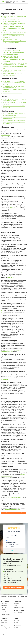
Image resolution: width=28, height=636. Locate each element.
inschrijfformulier (5, 135)
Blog (16, 627)
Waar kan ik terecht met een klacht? (12, 93)
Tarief (15, 605)
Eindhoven (4, 611)
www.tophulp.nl (14, 207)
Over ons (16, 620)
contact (7, 384)
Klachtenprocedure (6, 624)
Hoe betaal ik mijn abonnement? (11, 50)
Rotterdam (4, 605)
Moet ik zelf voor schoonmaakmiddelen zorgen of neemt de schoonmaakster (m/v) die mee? (14, 82)
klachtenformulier (5, 391)
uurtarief (22, 272)
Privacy (3, 626)
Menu (24, 1)
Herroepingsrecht (5, 628)
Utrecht (3, 609)
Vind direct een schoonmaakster (13, 587)
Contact (16, 622)
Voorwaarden (4, 620)
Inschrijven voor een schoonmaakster (13, 513)
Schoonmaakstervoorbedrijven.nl (13, 497)
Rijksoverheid (10, 277)
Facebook (18, 625)
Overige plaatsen (5, 614)
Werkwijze (16, 603)
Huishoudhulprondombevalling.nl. (12, 509)
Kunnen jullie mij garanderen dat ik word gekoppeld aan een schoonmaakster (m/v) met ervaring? (14, 35)
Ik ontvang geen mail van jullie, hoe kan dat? (15, 32)
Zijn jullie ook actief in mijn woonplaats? (13, 26)
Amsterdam (4, 603)
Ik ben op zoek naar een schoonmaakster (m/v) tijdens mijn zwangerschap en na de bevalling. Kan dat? (14, 122)
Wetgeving (4, 622)
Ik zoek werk (17, 614)
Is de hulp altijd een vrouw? (10, 39)
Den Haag (3, 607)
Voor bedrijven (18, 612)
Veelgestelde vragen (19, 607)
